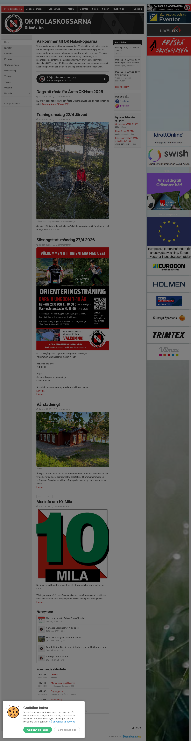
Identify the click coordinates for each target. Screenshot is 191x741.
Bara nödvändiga (67, 729)
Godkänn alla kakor (37, 729)
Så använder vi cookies (62, 721)
